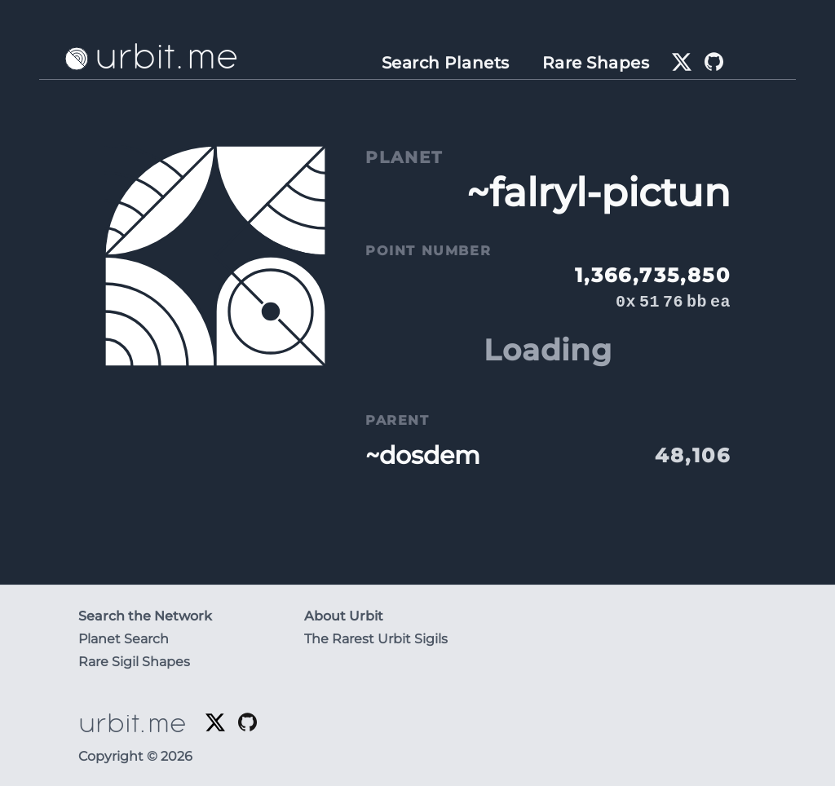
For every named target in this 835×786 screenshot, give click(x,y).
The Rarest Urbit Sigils (376, 639)
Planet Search (123, 639)
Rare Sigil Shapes (134, 661)
